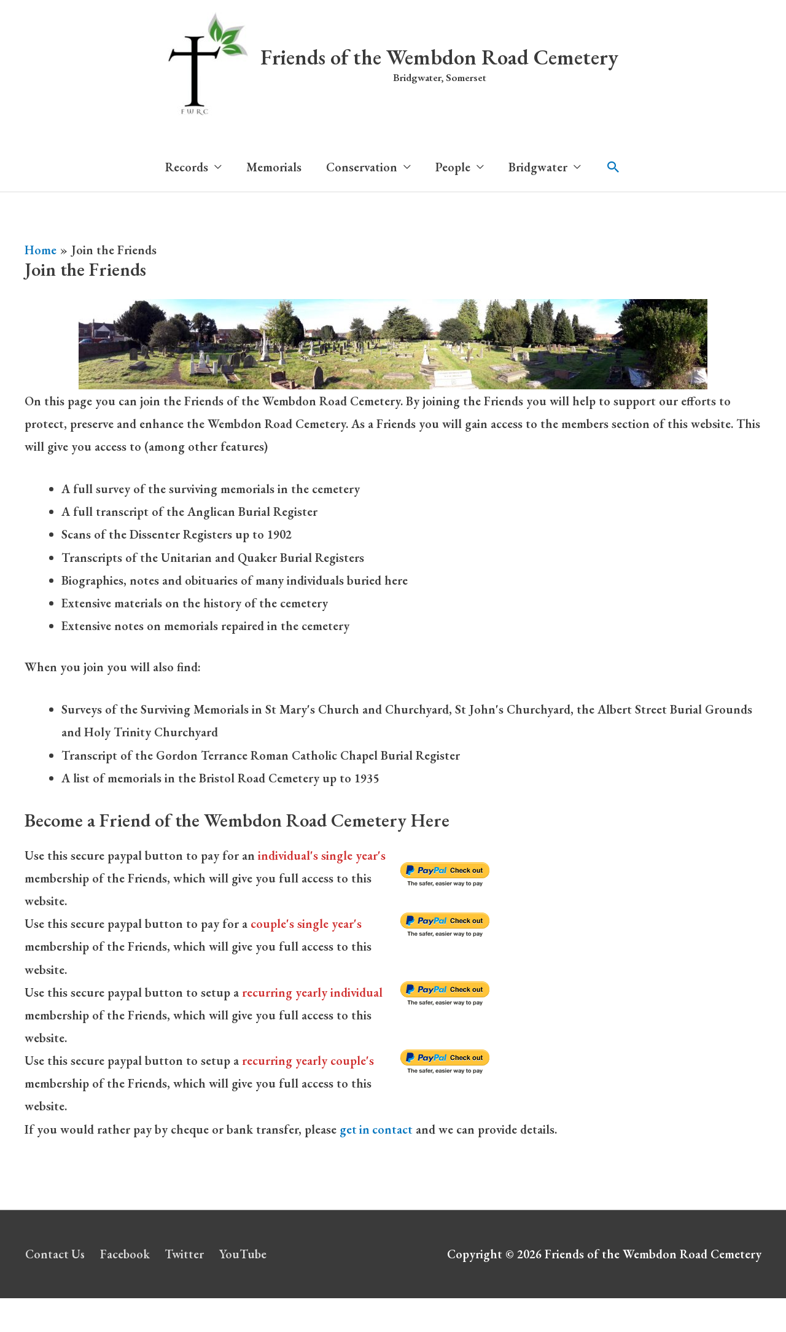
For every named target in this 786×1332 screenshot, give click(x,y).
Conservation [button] (361, 167)
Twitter (186, 1253)
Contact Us (55, 1253)
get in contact (377, 1129)
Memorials (274, 167)
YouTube (246, 1253)
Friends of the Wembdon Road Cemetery (440, 57)
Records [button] (186, 167)
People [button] (452, 167)
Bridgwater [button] (537, 167)
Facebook (126, 1253)
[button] (613, 167)
